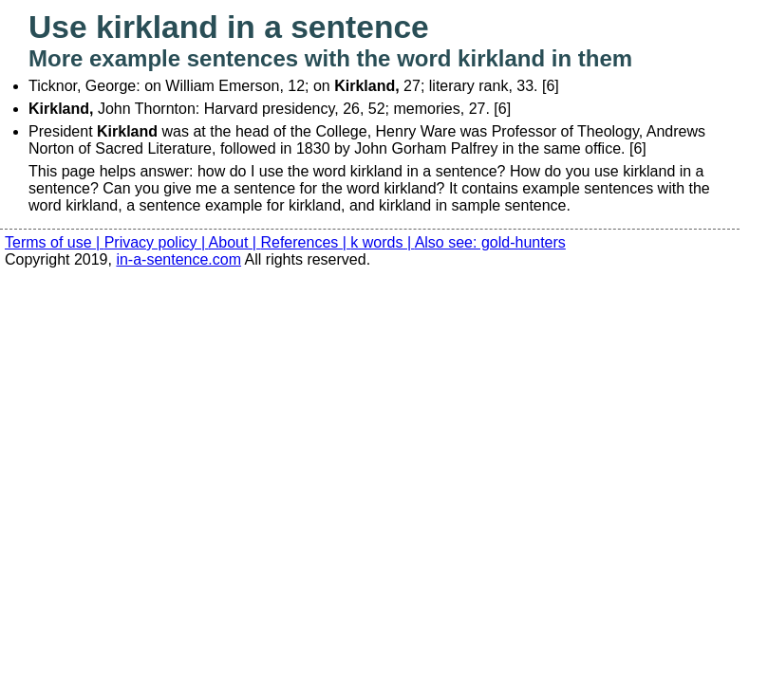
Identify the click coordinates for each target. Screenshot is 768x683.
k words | (382, 242)
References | (305, 242)
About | (235, 242)
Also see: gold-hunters (490, 242)
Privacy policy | (156, 242)
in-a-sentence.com (178, 259)
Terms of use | (54, 242)
